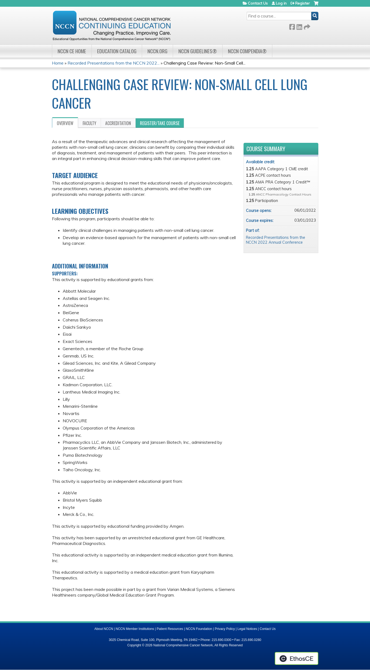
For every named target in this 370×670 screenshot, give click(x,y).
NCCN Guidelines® (197, 51)
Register (302, 3)
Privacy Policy (225, 629)
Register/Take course (159, 123)
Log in (281, 3)
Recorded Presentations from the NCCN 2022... (114, 63)
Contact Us (258, 3)
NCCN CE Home (72, 51)
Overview (65, 123)
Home (58, 63)
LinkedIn (299, 26)
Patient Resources (170, 629)
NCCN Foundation (199, 629)
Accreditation (118, 123)
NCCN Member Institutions (135, 629)
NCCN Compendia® (247, 51)
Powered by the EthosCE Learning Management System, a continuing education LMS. (296, 658)
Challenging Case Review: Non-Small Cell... (204, 63)
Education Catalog (116, 51)
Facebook (292, 26)
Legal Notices (247, 629)
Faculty (89, 123)
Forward (306, 26)
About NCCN (103, 629)
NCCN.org (157, 51)
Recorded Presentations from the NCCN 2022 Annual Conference (275, 240)
